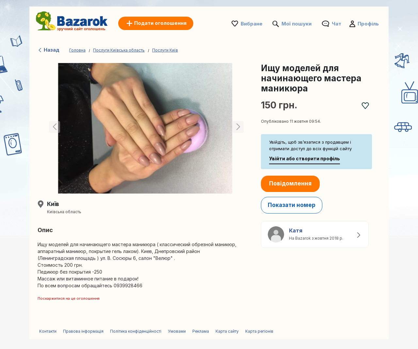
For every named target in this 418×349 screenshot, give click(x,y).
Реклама (200, 331)
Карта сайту (227, 331)
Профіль (368, 24)
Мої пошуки (296, 24)
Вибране (252, 24)
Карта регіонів (259, 331)
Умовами (177, 331)
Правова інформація (83, 331)
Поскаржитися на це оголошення (69, 298)
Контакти (47, 331)
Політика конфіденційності (135, 331)
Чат (336, 24)
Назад (48, 50)
